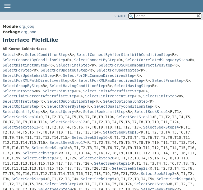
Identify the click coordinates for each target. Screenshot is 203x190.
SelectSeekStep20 (96, 158)
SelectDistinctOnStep (25, 65)
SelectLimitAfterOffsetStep (112, 91)
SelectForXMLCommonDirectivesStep (98, 75)
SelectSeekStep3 (157, 174)
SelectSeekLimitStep (104, 112)
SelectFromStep (167, 80)
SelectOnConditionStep (70, 101)
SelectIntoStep (18, 91)
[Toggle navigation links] (7, 6)
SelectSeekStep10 (20, 117)
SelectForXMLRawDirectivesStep (111, 80)
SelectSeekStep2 (39, 158)
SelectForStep (17, 70)
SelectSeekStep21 (112, 163)
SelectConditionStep (46, 55)
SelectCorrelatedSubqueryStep (157, 60)
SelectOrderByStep (66, 106)
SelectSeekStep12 (67, 122)
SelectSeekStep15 (121, 132)
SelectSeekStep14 (161, 127)
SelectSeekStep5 (97, 179)
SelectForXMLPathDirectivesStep (36, 80)
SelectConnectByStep (95, 60)
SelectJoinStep (58, 91)
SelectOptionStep (20, 106)
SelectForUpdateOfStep (64, 70)
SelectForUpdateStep (117, 70)
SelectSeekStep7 (62, 184)
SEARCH (120, 16)
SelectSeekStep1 (151, 112)
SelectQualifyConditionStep (123, 106)
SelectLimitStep (160, 96)
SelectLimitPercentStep (109, 96)
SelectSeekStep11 (134, 117)
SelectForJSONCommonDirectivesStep (135, 65)
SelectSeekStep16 (90, 137)
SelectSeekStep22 (130, 168)
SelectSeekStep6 (173, 179)
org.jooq (26, 26)
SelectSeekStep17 (67, 142)
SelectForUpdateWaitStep (28, 75)
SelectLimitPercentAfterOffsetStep (39, 96)
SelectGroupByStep (21, 86)
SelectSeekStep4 (28, 179)
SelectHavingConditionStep (77, 86)
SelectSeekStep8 (151, 184)
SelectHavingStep (132, 86)
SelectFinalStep (73, 65)
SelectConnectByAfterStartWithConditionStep (123, 55)
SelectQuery (62, 112)
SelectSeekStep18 (49, 148)
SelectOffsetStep (20, 101)
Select (9, 55)
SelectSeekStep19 (40, 153)
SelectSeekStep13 (20, 127)
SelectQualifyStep (21, 112)
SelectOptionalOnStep (125, 101)
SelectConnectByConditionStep (34, 60)
